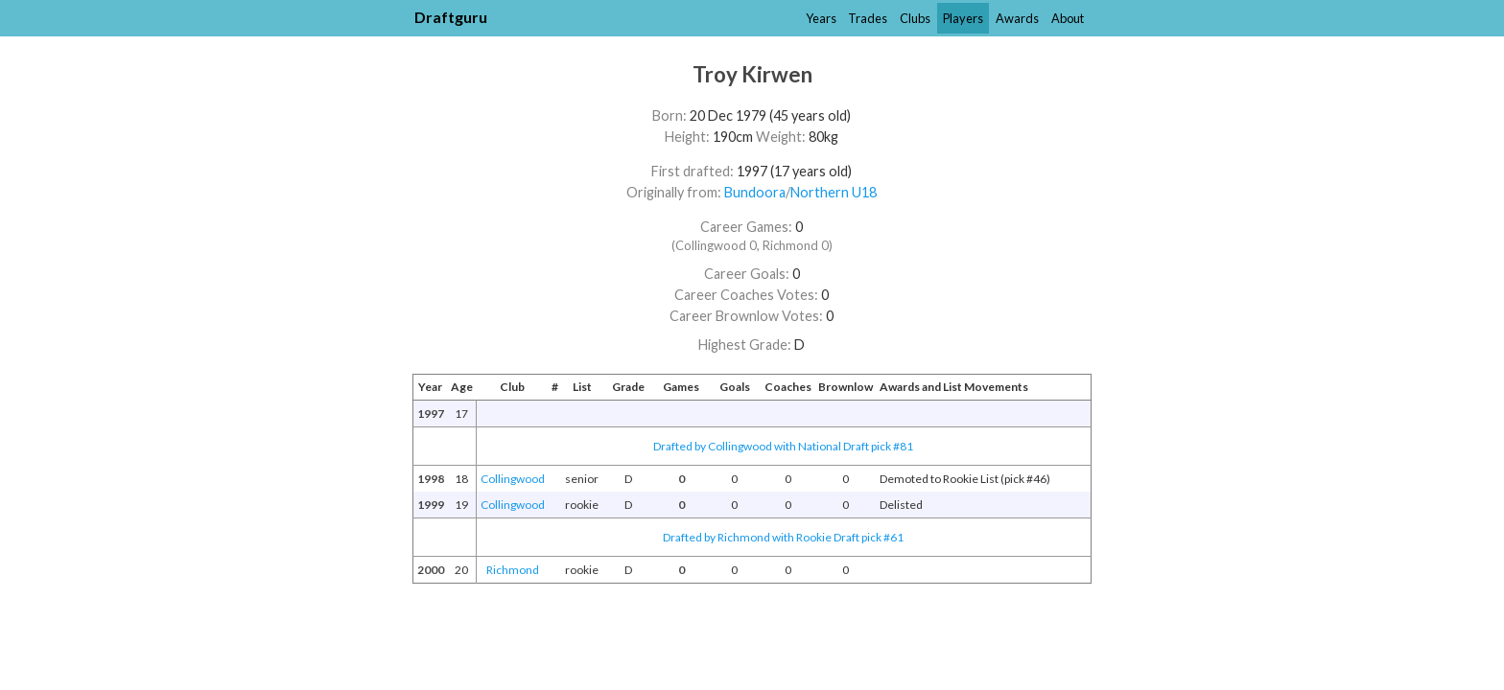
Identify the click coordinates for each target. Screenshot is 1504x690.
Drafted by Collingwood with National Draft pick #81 (783, 446)
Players (963, 18)
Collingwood (513, 479)
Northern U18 (833, 192)
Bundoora (755, 192)
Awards (1017, 18)
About (1067, 18)
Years (821, 18)
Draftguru (450, 17)
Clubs (915, 18)
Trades (867, 18)
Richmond (512, 570)
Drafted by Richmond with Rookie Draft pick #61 (783, 537)
